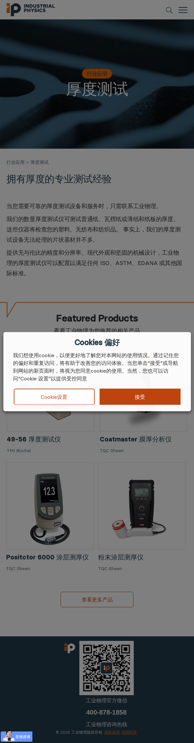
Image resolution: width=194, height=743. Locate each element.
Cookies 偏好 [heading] (97, 342)
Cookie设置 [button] (54, 397)
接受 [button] (140, 396)
